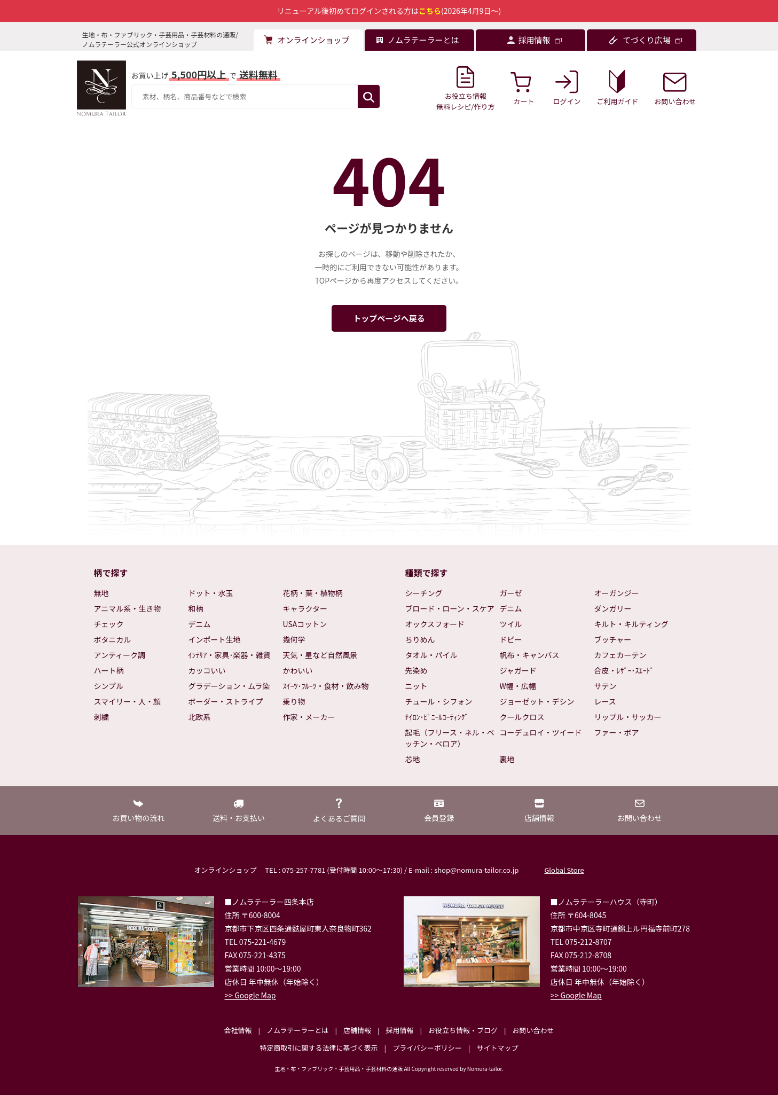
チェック (109, 624)
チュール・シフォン (439, 701)
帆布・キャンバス (530, 655)
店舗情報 (357, 1030)
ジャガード (518, 670)
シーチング (424, 593)
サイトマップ (497, 1048)
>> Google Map (250, 995)
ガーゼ (511, 593)
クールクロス (522, 716)
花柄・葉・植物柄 (313, 593)
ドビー (511, 639)
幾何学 (294, 639)
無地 (101, 593)
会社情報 (238, 1030)
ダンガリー (613, 608)
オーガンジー (616, 593)
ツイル (511, 624)
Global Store (564, 870)
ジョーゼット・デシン (537, 701)
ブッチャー (613, 639)
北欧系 (199, 716)
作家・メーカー (309, 716)
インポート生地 (214, 639)
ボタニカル (112, 639)
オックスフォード (435, 624)
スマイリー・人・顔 (127, 701)
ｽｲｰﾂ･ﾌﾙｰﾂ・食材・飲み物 (326, 686)
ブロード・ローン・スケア (449, 608)
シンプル (109, 686)
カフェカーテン (620, 655)
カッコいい (207, 670)
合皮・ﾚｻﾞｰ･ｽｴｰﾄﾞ (624, 670)
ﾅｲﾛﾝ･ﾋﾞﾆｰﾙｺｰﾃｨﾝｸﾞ (437, 716)
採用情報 (399, 1030)
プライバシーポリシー (427, 1048)
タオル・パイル (431, 655)
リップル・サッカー (628, 716)
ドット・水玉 (210, 593)
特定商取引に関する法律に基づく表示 (319, 1048)
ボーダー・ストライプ (225, 701)
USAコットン (305, 624)
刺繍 (101, 716)
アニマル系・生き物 (127, 608)
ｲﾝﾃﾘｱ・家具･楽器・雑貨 (229, 655)
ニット (416, 686)
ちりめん (420, 639)
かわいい (298, 670)
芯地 (412, 759)
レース (605, 701)
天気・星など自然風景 (320, 655)
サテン (605, 686)
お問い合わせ (533, 1030)
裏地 (507, 759)
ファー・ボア (616, 732)
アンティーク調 (120, 655)
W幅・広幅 (518, 686)
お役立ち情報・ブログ (463, 1030)
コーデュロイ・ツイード (541, 732)
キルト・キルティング (631, 624)
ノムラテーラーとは (297, 1030)
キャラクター (305, 608)
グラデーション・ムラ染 (229, 686)
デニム (199, 624)
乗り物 (294, 701)
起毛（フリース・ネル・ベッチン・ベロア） (449, 738)
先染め (416, 670)
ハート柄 (109, 670)
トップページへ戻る (389, 318)
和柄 (195, 608)
